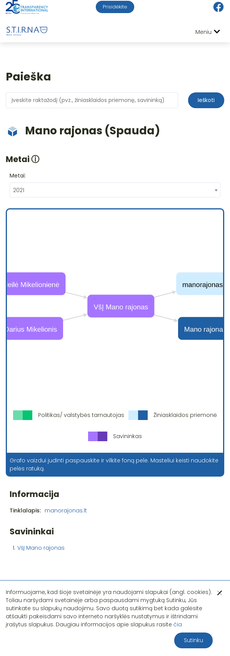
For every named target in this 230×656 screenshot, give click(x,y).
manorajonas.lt (66, 510)
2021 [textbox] (18, 190)
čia (177, 624)
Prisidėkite (115, 6)
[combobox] (115, 189)
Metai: (18, 175)
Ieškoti (206, 100)
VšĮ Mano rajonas (41, 548)
